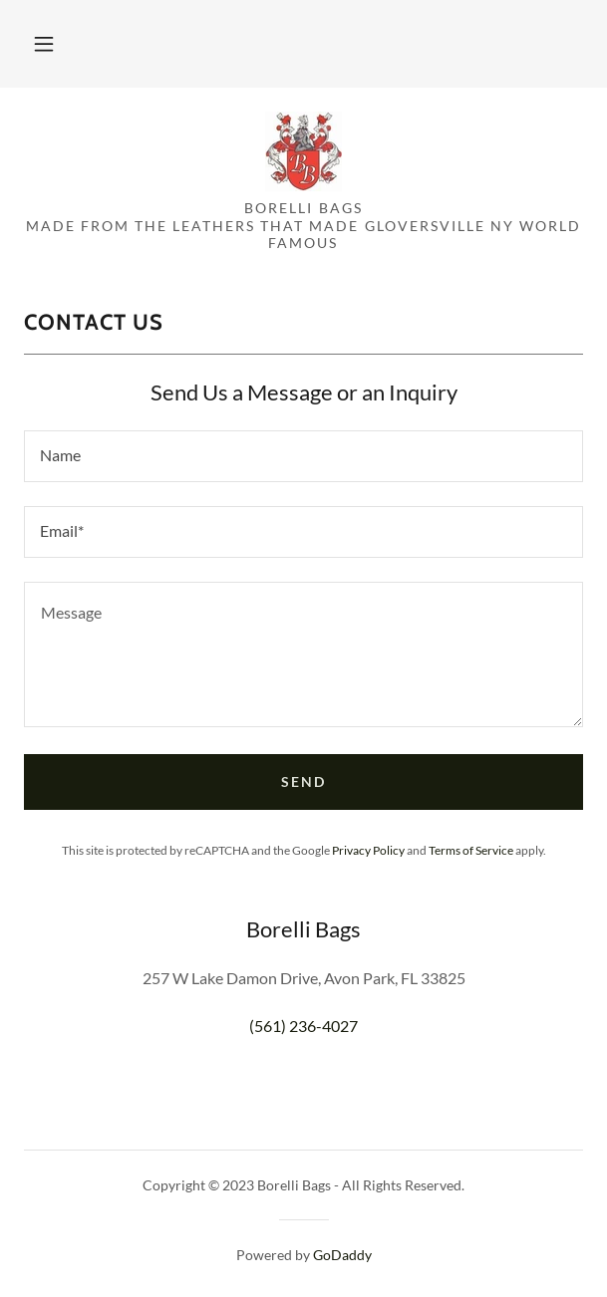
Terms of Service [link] (471, 850)
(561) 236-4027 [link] (303, 1025)
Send (303, 781)
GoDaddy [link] (342, 1254)
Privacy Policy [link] (368, 850)
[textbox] (303, 456)
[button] (44, 44)
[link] (303, 151)
